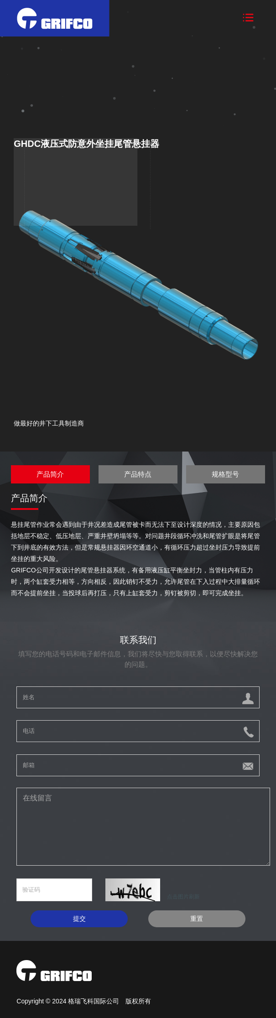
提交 (79, 918)
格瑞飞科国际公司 (94, 1001)
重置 (196, 918)
